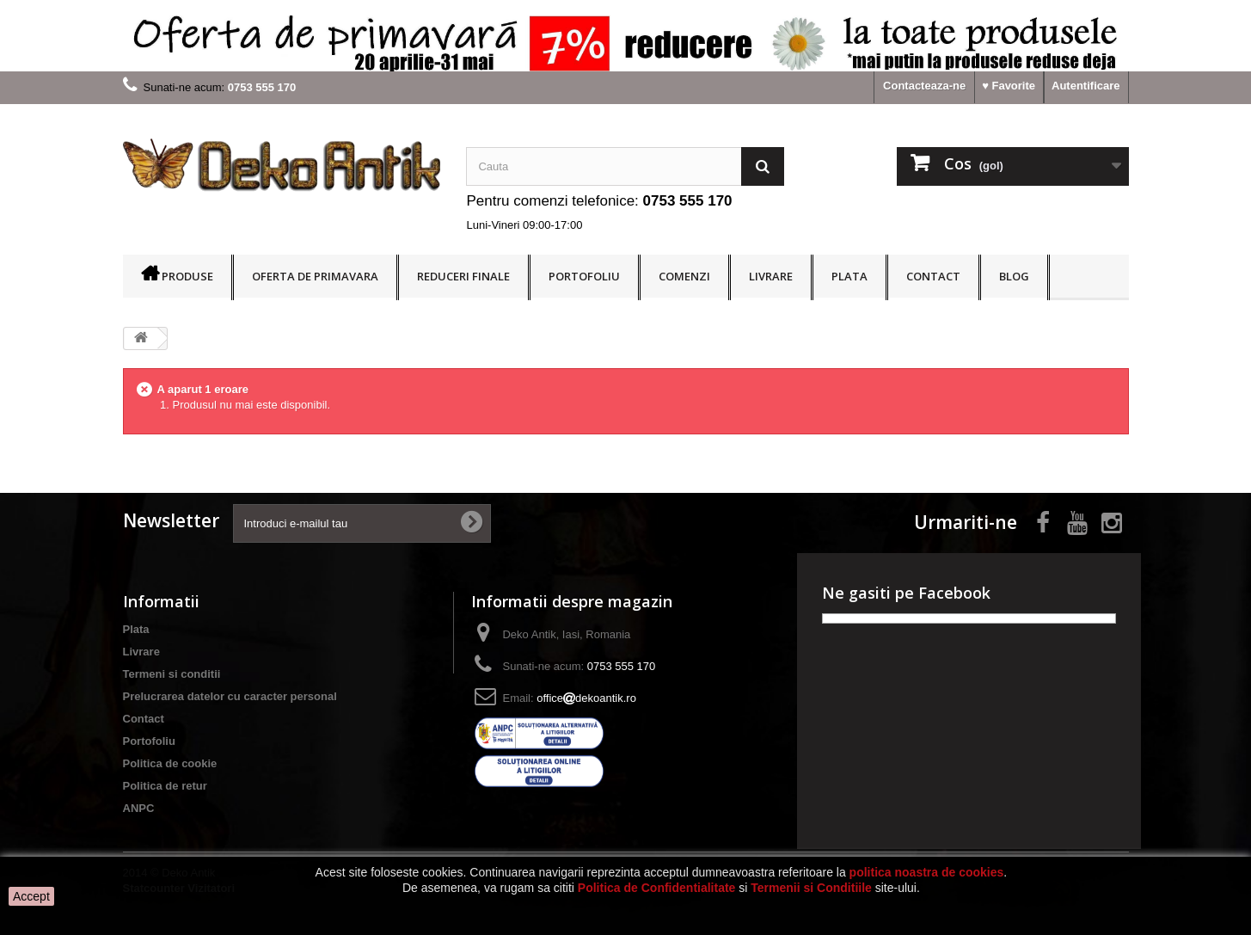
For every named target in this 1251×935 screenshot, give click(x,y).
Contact (933, 276)
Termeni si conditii (172, 673)
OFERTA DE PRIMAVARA (315, 276)
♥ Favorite (1008, 85)
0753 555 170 (688, 201)
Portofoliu (584, 276)
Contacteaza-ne (924, 85)
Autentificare (1085, 85)
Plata (849, 276)
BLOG (1014, 276)
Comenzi (684, 276)
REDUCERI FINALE (463, 276)
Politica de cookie (170, 763)
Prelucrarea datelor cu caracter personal (230, 696)
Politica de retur (165, 785)
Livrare (771, 276)
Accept (31, 896)
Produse (187, 276)
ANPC (139, 808)
